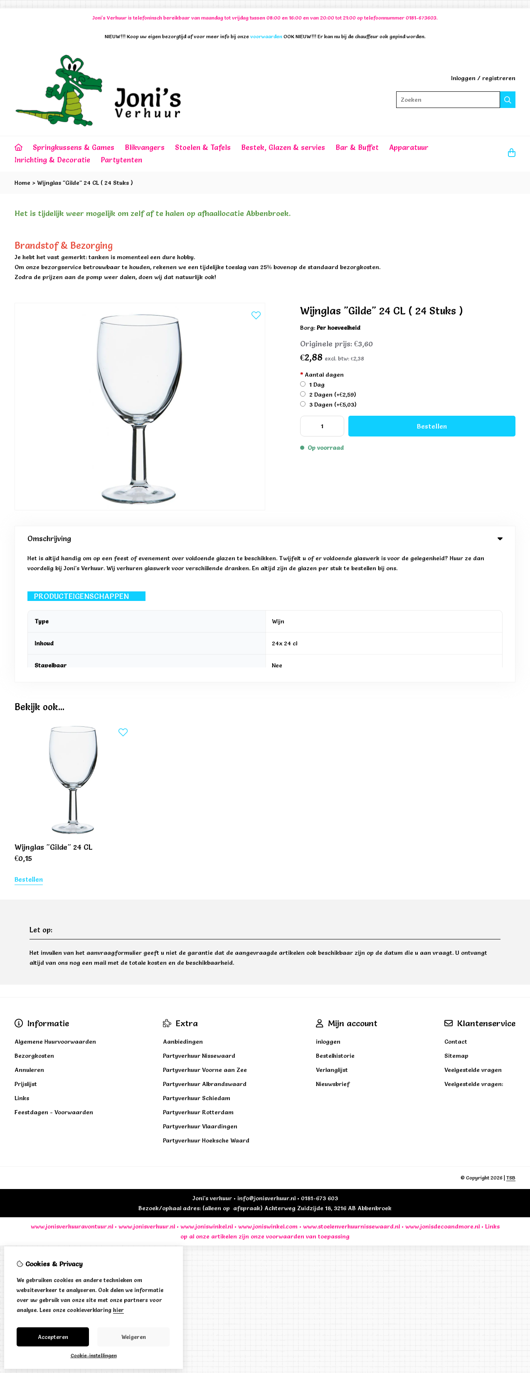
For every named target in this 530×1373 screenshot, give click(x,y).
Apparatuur (409, 147)
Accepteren (53, 1337)
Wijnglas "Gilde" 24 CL (54, 716)
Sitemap (456, 925)
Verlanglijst (332, 939)
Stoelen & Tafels (203, 147)
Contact (455, 911)
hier (118, 1310)
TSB (510, 1047)
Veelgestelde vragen (473, 939)
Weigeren (133, 1337)
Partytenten (121, 159)
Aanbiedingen (183, 911)
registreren (498, 78)
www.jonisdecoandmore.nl (442, 1095)
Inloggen (463, 78)
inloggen (328, 911)
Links (492, 1095)
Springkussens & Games (73, 147)
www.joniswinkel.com (268, 1095)
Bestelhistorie (335, 925)
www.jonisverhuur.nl (146, 1095)
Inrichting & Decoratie (52, 159)
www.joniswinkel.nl (206, 1095)
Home (22, 182)
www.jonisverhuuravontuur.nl (72, 1095)
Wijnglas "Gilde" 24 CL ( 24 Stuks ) (85, 182)
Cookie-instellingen (94, 1355)
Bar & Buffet (357, 147)
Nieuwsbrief (333, 953)
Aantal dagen (322, 374)
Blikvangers (145, 147)
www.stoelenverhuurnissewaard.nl (351, 1095)
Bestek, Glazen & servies (283, 147)
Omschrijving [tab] (265, 538)
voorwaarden (285, 1105)
